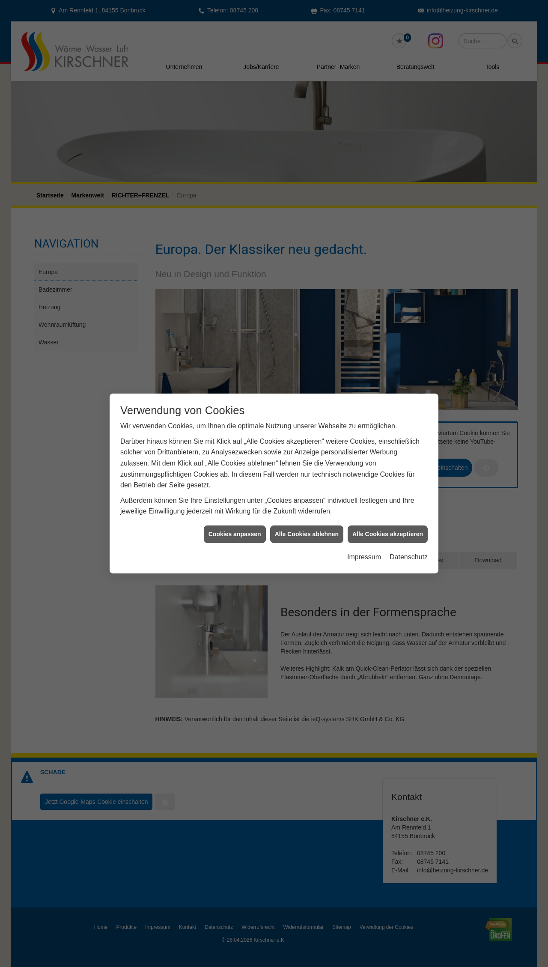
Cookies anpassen (234, 515)
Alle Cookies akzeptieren (387, 515)
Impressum (364, 539)
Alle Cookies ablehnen (307, 515)
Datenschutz (409, 539)
